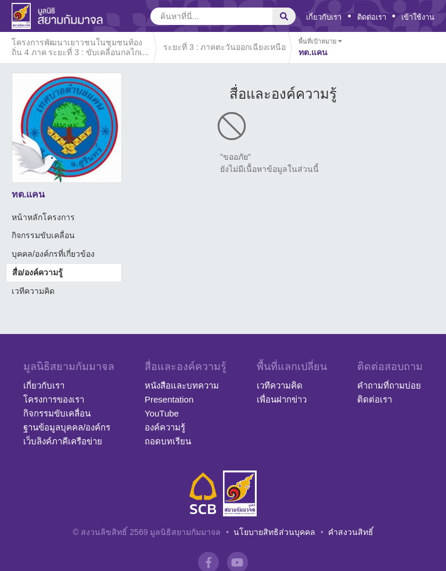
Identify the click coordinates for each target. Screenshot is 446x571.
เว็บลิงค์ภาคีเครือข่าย (62, 441)
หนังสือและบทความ (182, 385)
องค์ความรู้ (165, 427)
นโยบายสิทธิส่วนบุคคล (274, 532)
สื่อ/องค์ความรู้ (37, 272)
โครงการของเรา (53, 399)
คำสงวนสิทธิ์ (350, 532)
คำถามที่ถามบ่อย (389, 385)
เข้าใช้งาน (417, 17)
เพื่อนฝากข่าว (282, 399)
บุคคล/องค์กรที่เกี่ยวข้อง (53, 253)
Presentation (169, 399)
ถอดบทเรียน (168, 441)
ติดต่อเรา (371, 17)
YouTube (162, 413)
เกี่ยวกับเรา (323, 17)
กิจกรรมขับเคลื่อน (43, 235)
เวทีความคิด (33, 291)
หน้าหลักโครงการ (43, 217)
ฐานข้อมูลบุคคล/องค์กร (66, 427)
